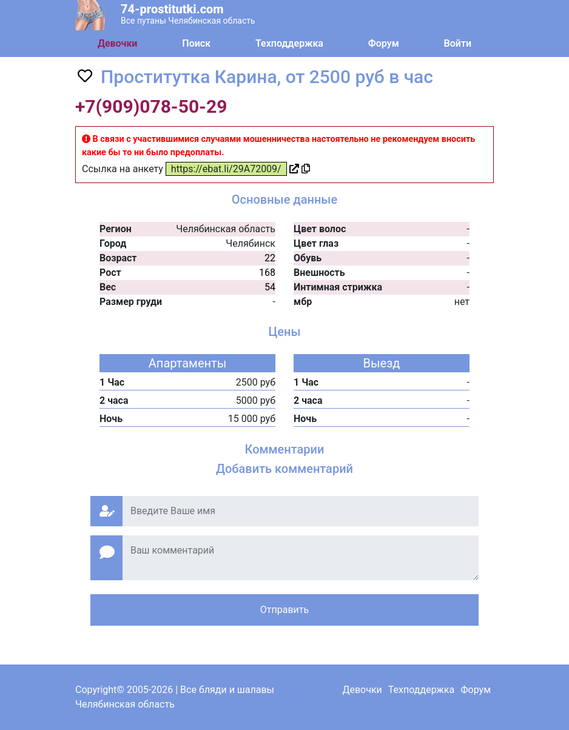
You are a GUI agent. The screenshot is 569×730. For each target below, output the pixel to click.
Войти (457, 43)
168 (267, 272)
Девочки (118, 43)
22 (269, 258)
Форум (383, 43)
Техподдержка (289, 43)
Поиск (196, 43)
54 (269, 287)
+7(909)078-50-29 (151, 106)
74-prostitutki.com (172, 9)
